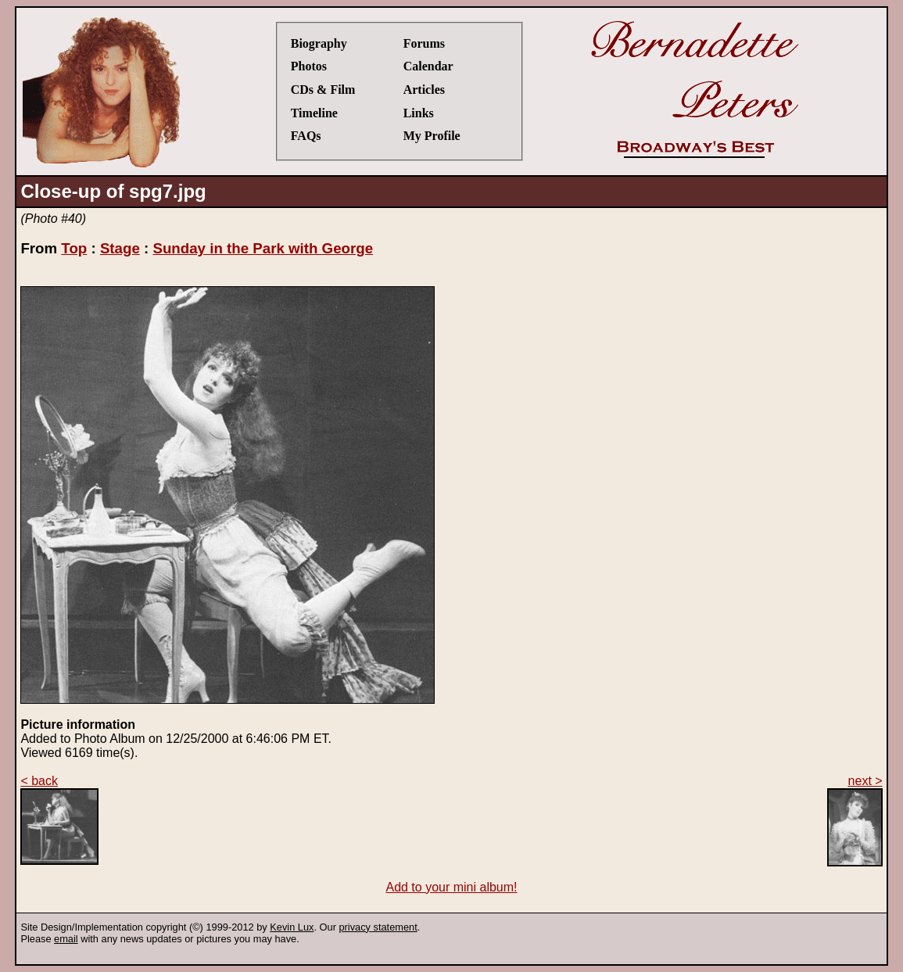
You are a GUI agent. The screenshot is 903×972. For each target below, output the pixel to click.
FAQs (306, 135)
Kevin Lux (292, 927)
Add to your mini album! (451, 887)
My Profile (431, 135)
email (66, 939)
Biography (319, 43)
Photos (309, 66)
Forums (424, 43)
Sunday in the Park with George (262, 248)
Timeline (314, 113)
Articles (424, 89)
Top (74, 248)
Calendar (428, 66)
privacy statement (378, 927)
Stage (120, 248)
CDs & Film (323, 89)
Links (418, 113)
